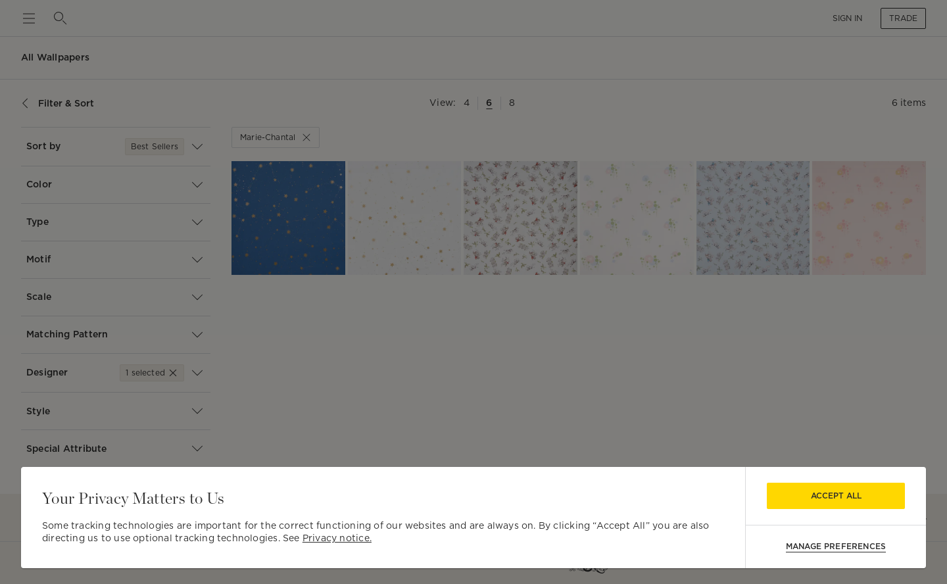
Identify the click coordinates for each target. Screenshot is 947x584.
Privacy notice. (337, 538)
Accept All (836, 495)
